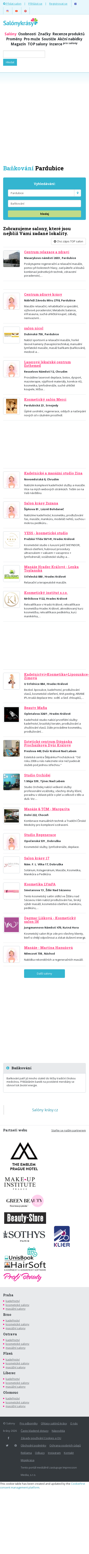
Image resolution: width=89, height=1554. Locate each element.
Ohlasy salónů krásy (54, 1423)
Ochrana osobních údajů (65, 1445)
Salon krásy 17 (36, 858)
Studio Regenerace (40, 835)
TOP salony (38, 44)
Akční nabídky (70, 39)
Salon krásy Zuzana (41, 503)
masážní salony (16, 1309)
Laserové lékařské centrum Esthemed (47, 364)
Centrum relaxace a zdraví (46, 252)
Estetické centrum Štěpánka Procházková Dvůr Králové (48, 743)
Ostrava (10, 1334)
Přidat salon (12, 3)
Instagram (54, 1453)
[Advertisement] (44, 118)
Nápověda (58, 1431)
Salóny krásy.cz (45, 1109)
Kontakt (69, 1453)
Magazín (18, 44)
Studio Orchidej (37, 775)
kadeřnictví (13, 1301)
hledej (44, 214)
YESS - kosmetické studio (46, 533)
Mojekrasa (27, 1460)
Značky (44, 34)
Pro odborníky (29, 1423)
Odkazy (40, 1453)
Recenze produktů (68, 34)
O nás (74, 1423)
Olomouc (10, 1392)
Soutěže (49, 39)
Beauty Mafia (35, 708)
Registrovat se (58, 3)
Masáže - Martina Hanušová (48, 948)
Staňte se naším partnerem (68, 1130)
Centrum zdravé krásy (43, 294)
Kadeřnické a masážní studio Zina (53, 473)
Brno (7, 1314)
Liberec (9, 1373)
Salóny (11, 34)
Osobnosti (27, 34)
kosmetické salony (17, 1305)
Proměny (14, 39)
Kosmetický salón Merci (45, 399)
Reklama (26, 1453)
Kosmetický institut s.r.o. (46, 593)
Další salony (44, 973)
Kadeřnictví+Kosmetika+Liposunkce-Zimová (56, 676)
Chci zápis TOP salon (68, 241)
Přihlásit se (35, 3)
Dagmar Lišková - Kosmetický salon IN (50, 920)
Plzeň (8, 1353)
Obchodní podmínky (33, 1445)
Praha (8, 1295)
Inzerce (63, 44)
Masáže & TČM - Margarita (47, 809)
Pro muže (32, 39)
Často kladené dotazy (35, 1431)
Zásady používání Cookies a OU (41, 1438)
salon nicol (33, 328)
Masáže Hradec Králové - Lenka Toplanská (51, 569)
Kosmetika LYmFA (40, 884)
